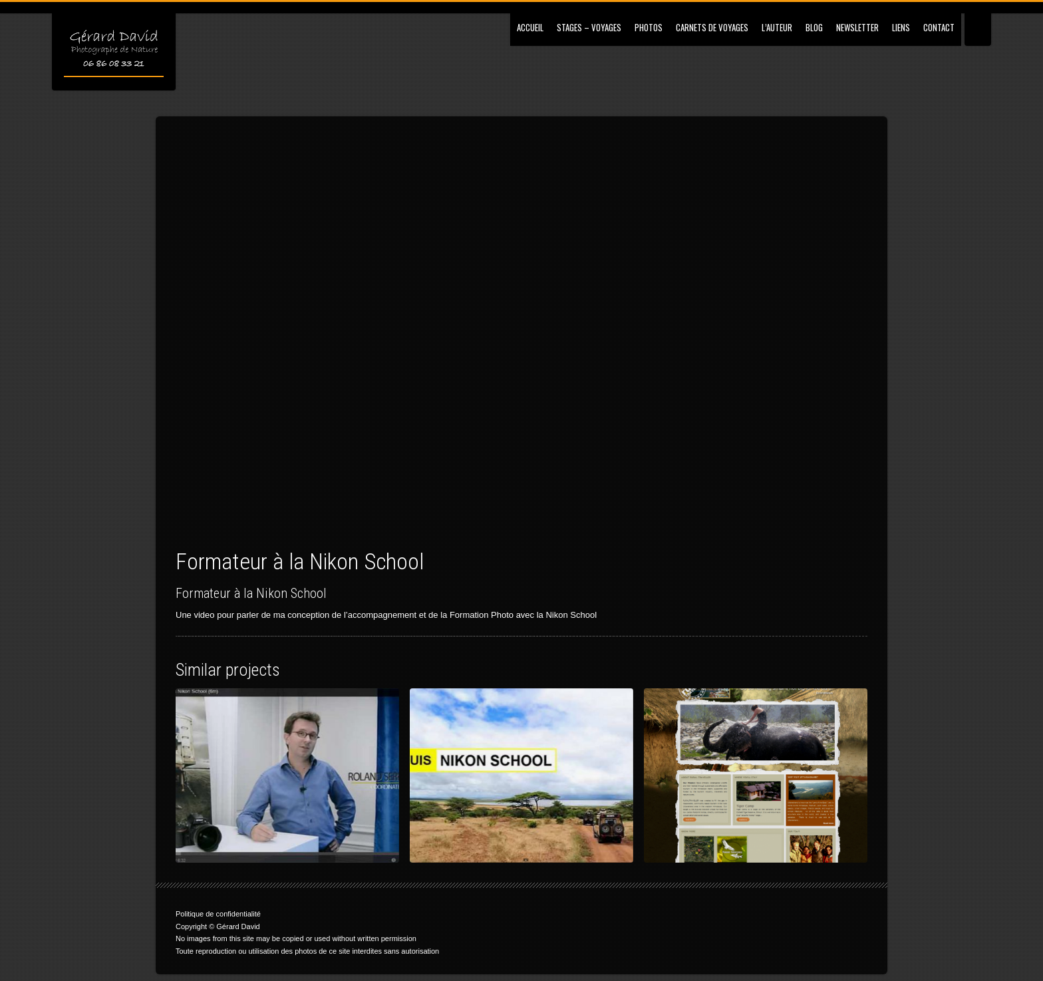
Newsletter (857, 27)
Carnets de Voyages (712, 27)
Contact (939, 27)
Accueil (530, 27)
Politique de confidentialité (218, 914)
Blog (814, 27)
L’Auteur (777, 27)
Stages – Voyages (589, 27)
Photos (649, 27)
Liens (901, 27)
